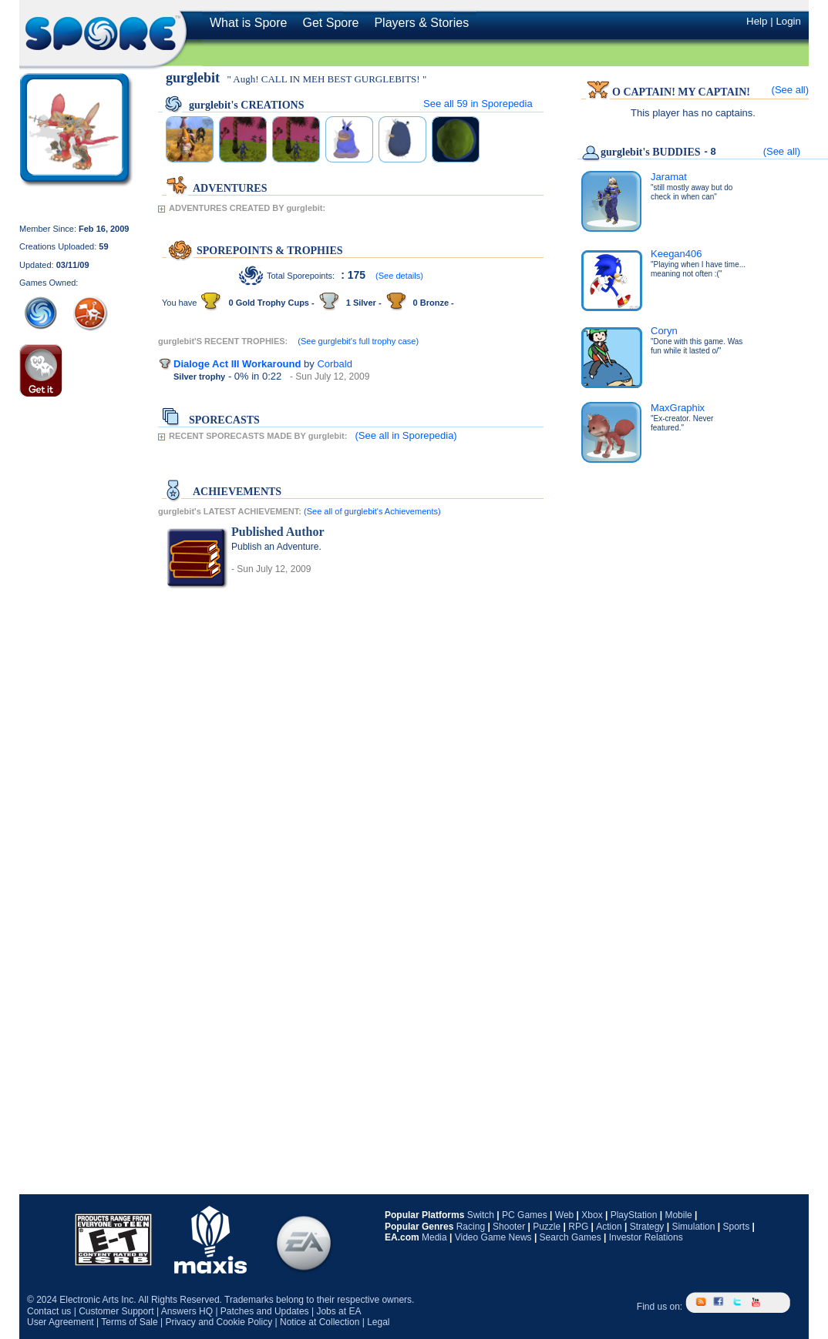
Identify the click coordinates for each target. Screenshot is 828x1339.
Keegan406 (676, 253)
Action (608, 1226)
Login (788, 21)
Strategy (647, 1226)
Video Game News (493, 1237)
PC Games (524, 1215)
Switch (480, 1215)
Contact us (49, 1311)
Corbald (334, 364)
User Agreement (60, 1322)
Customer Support (116, 1311)
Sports (735, 1226)
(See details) (399, 275)
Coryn (664, 330)
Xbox (591, 1215)
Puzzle (546, 1226)
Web (564, 1215)
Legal (378, 1322)
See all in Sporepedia (478, 103)
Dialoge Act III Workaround (237, 364)
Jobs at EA (338, 1311)
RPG (578, 1226)
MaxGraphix (678, 407)
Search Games (570, 1237)
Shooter (509, 1226)
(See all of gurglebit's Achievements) (372, 511)
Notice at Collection (319, 1322)
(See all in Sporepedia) (405, 435)
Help (756, 21)
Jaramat (669, 176)
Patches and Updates (264, 1311)
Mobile (678, 1215)
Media (434, 1237)
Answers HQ (187, 1311)
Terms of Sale (129, 1322)
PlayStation (634, 1215)
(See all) (790, 89)
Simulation (693, 1226)
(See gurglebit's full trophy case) (358, 341)
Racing (470, 1226)
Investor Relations (646, 1237)
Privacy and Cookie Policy (218, 1322)
